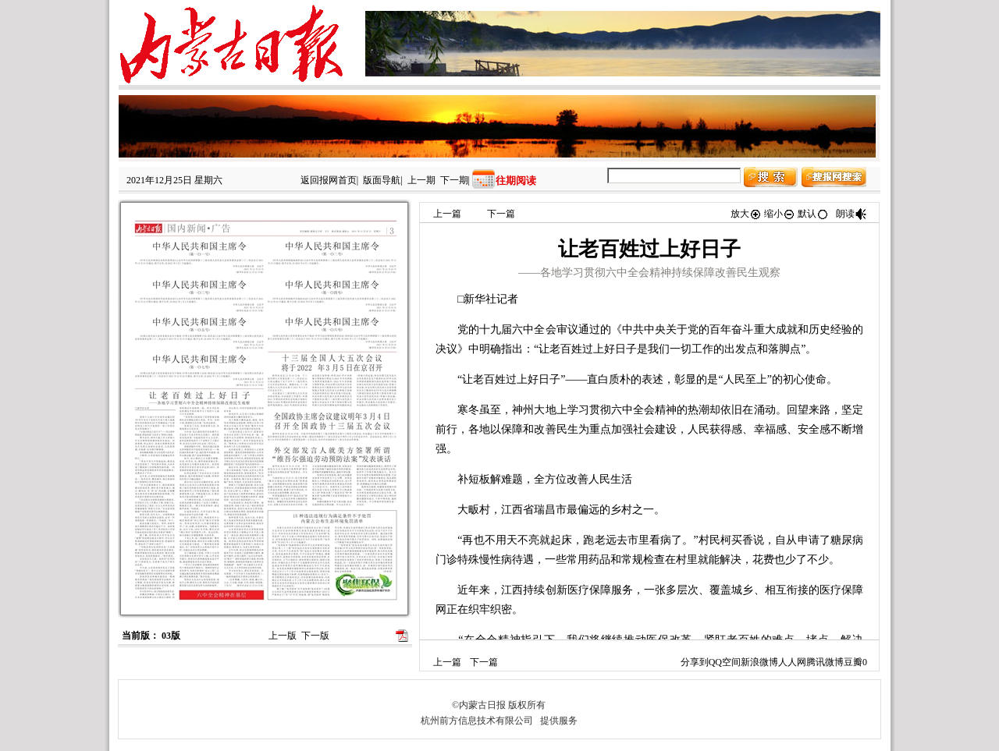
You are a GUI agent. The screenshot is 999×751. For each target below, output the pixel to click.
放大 (746, 213)
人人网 (792, 662)
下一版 (315, 635)
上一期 (421, 180)
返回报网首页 (328, 180)
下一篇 (501, 213)
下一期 (454, 180)
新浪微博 (759, 662)
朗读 (851, 213)
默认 (813, 213)
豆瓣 (853, 662)
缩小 (779, 213)
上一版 (282, 635)
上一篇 (447, 213)
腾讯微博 (825, 662)
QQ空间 (725, 662)
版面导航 (381, 180)
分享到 (695, 662)
